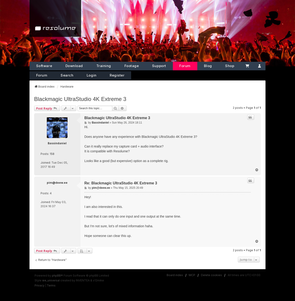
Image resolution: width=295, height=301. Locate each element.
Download (74, 66)
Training (103, 66)
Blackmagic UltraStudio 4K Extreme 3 (80, 99)
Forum (185, 66)
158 (52, 154)
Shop (229, 66)
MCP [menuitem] (192, 275)
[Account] (260, 66)
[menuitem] (39, 285)
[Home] (55, 18)
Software (44, 66)
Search (67, 75)
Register (117, 75)
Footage (131, 66)
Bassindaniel (57, 143)
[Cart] (247, 66)
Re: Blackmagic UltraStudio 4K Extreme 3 (120, 183)
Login (92, 75)
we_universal (51, 280)
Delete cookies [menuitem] (211, 275)
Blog (208, 66)
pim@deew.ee (57, 182)
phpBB (56, 275)
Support (159, 66)
